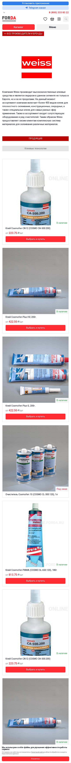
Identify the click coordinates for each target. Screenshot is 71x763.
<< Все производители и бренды (23, 33)
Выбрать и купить (35, 239)
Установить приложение (35, 3)
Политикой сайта (37, 752)
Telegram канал (35, 8)
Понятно (35, 759)
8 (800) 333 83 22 (59, 12)
